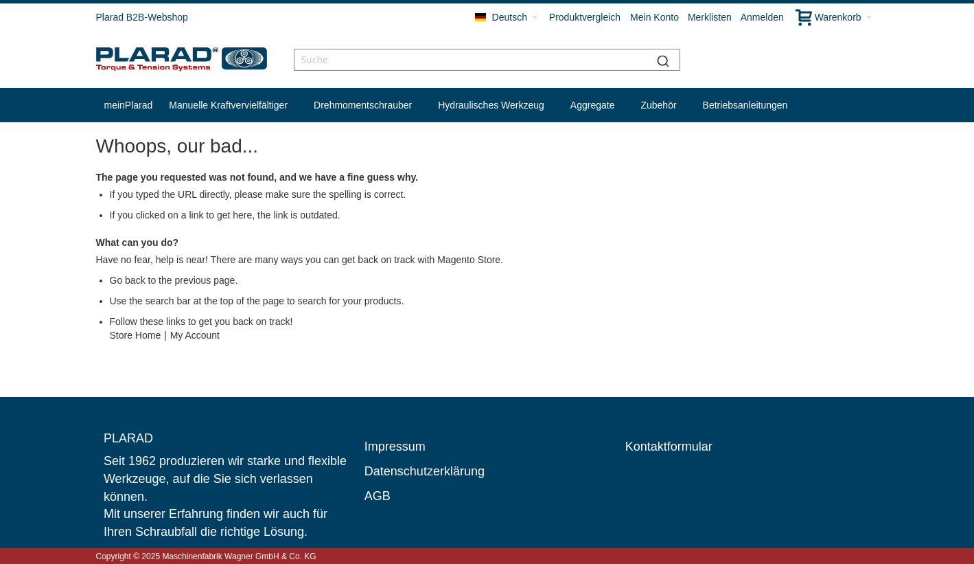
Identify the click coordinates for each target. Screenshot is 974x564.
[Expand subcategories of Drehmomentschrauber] (416, 105)
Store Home (135, 335)
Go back (128, 280)
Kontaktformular (668, 446)
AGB (377, 496)
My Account (195, 335)
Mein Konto (654, 17)
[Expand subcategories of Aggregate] (619, 105)
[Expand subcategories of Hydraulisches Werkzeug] (549, 105)
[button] (506, 17)
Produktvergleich (585, 17)
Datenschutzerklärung (424, 471)
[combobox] (487, 60)
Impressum (395, 446)
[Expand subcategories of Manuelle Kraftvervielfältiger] (292, 105)
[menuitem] (128, 105)
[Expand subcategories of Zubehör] (681, 105)
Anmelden (762, 17)
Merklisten (710, 17)
